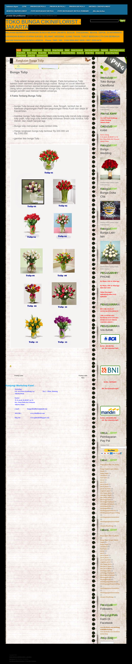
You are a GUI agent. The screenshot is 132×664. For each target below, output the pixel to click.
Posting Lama (18, 375)
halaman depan (12, 7)
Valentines (104, 50)
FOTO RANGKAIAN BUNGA (42, 11)
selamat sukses (37, 50)
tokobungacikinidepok (107, 502)
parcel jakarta (104, 486)
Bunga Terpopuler (54, 53)
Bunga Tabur (90, 53)
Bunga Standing (58, 50)
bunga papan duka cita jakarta (109, 464)
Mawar (67, 50)
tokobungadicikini (106, 506)
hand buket (103, 478)
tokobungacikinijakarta (107, 504)
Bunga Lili (80, 53)
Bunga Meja (42, 53)
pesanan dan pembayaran (16, 16)
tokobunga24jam (105, 500)
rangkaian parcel (105, 491)
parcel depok (104, 484)
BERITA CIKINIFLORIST (16, 11)
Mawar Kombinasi (77, 50)
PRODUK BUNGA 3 (77, 7)
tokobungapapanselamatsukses (109, 517)
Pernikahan (26, 50)
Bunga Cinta (100, 53)
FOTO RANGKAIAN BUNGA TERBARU (73, 11)
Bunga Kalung (21, 55)
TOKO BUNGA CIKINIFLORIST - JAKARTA (43, 24)
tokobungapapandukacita (108, 510)
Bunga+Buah (21, 53)
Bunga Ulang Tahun (112, 53)
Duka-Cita (47, 50)
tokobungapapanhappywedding (110, 513)
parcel (102, 482)
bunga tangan (104, 473)
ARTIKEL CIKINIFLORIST (99, 7)
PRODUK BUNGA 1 (38, 7)
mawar (102, 480)
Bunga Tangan (31, 53)
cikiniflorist (104, 475)
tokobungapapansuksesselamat (109, 521)
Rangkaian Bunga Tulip (30, 60)
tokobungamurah (105, 508)
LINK (24, 7)
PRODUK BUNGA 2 (57, 7)
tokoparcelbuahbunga (107, 526)
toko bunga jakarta (106, 493)
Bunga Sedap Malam (68, 53)
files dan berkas (99, 11)
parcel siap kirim (105, 489)
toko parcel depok (105, 495)
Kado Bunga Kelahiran (92, 50)
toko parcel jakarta (106, 497)
